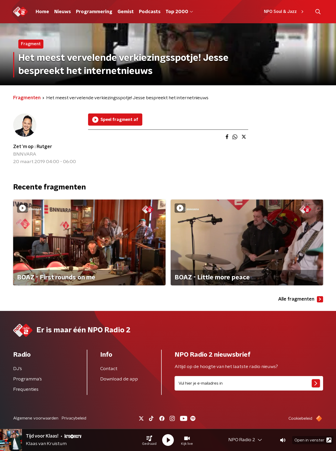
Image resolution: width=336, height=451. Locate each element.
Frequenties (25, 389)
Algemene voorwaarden (35, 418)
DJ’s (17, 368)
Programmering (94, 12)
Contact (109, 368)
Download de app (119, 379)
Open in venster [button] (312, 440)
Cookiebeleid (300, 418)
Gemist (126, 12)
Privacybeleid (73, 418)
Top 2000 (179, 12)
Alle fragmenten (300, 299)
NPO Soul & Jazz (284, 11)
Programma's (27, 379)
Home (42, 12)
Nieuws (62, 12)
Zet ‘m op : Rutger (32, 146)
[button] (149, 440)
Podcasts (149, 12)
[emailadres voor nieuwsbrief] (249, 383)
